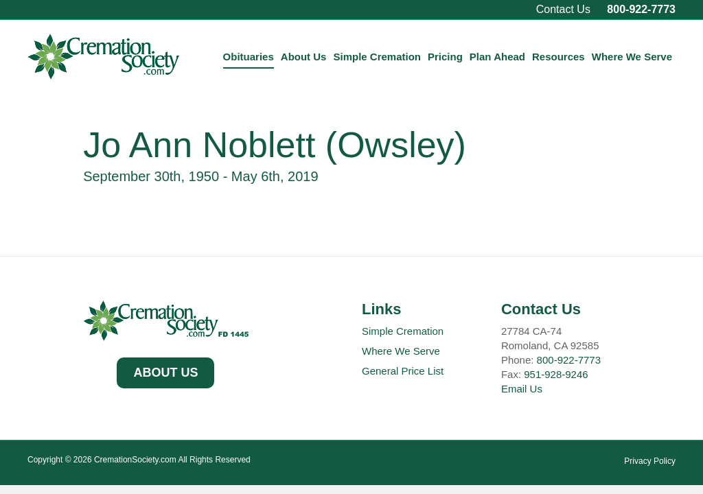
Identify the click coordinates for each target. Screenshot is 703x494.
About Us (304, 56)
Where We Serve (632, 56)
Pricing (445, 56)
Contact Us (563, 9)
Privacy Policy (650, 461)
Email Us (521, 389)
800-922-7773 (641, 9)
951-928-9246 (556, 374)
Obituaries (248, 56)
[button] (165, 373)
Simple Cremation (377, 56)
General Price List (402, 371)
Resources (558, 56)
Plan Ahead (497, 56)
